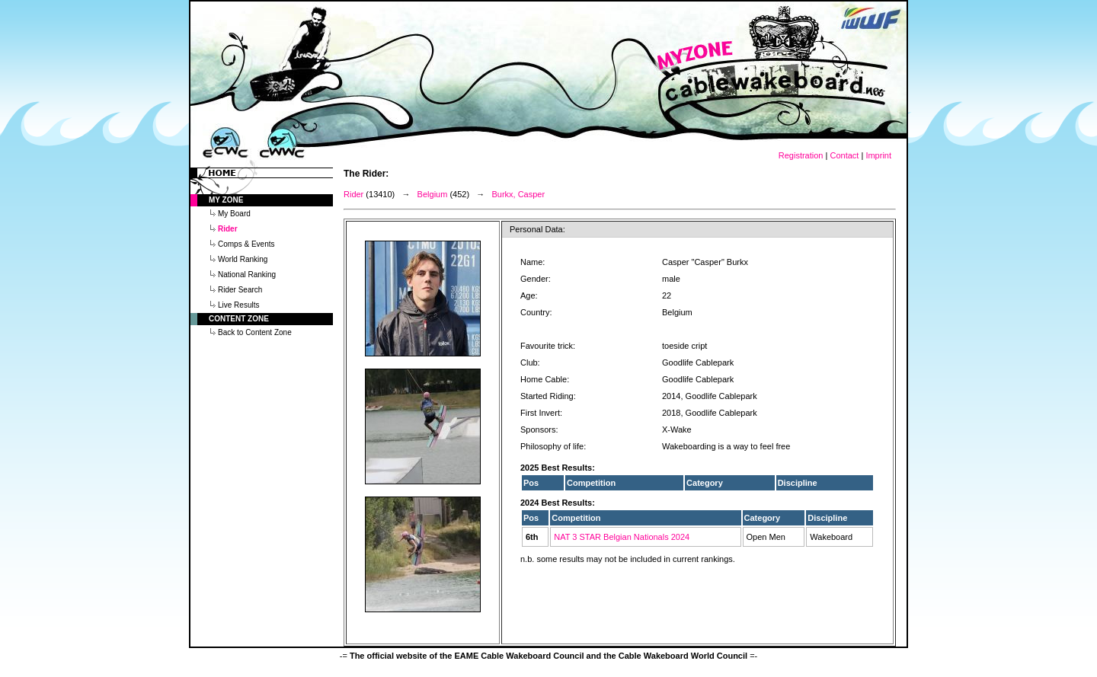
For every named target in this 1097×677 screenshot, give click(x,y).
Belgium (432, 194)
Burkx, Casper (518, 194)
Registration (801, 155)
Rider (353, 194)
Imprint (878, 155)
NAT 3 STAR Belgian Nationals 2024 (621, 536)
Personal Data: (537, 229)
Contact (844, 155)
